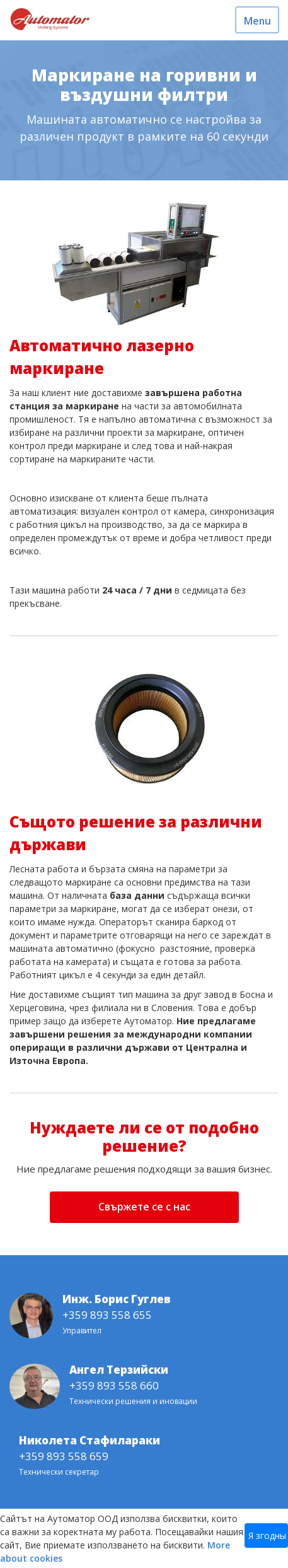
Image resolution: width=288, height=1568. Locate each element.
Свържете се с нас (144, 1207)
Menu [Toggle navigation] (257, 21)
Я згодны (267, 1536)
